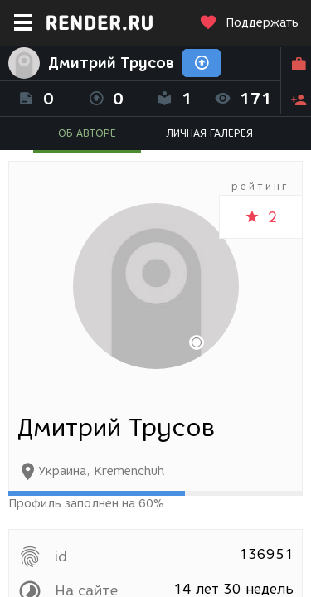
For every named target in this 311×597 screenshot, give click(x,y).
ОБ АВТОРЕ (87, 133)
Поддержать (249, 23)
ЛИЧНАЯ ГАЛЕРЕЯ (209, 133)
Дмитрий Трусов (111, 63)
